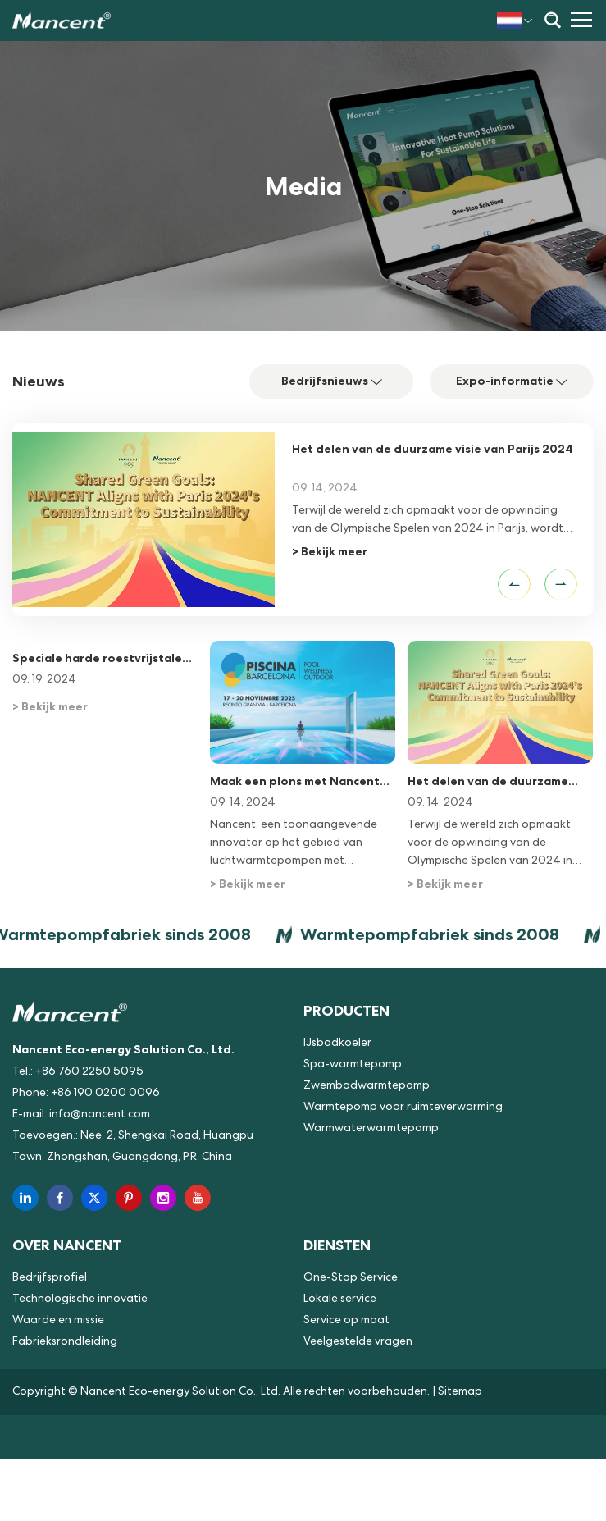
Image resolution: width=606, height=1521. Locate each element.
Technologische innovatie (80, 1299)
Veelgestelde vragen (357, 1342)
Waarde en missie (58, 1321)
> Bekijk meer (329, 551)
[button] (514, 584)
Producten (346, 1010)
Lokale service (339, 1299)
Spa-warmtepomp (352, 1065)
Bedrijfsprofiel (49, 1278)
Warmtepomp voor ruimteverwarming (403, 1107)
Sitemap (460, 1392)
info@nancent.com (99, 1115)
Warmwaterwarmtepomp (371, 1129)
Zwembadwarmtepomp (366, 1086)
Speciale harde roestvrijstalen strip (100, 659)
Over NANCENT (66, 1245)
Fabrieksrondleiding (64, 1342)
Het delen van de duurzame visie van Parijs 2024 (432, 448)
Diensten (337, 1245)
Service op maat (346, 1321)
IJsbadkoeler (337, 1043)
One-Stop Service (350, 1278)
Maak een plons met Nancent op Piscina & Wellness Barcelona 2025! (295, 782)
